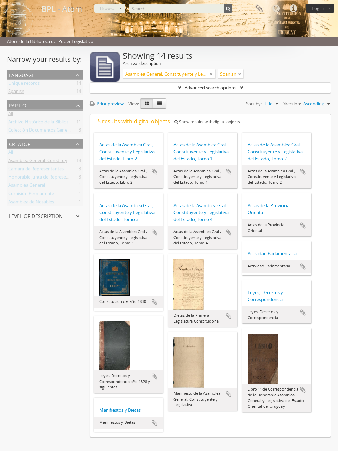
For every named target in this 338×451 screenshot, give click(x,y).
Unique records (24, 84)
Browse (107, 8)
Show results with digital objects (207, 122)
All (10, 115)
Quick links (293, 8)
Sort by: (254, 103)
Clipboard (258, 8)
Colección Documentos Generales (42, 131)
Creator (20, 143)
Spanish (16, 92)
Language (276, 8)
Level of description (36, 215)
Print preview (107, 103)
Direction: (291, 103)
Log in (318, 8)
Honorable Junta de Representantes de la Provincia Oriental (69, 178)
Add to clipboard (154, 171)
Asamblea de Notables (31, 203)
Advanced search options (210, 88)
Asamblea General (26, 186)
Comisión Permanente (31, 195)
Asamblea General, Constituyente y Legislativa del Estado (66, 162)
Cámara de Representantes (36, 170)
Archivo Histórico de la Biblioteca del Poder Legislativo (63, 123)
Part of (19, 104)
